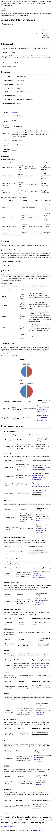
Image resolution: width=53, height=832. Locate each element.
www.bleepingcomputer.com (39, 667)
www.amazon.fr (40, 714)
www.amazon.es (44, 734)
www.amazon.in (36, 734)
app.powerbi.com (36, 808)
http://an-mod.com (21, 76)
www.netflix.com (38, 761)
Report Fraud (4, 10)
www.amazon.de (46, 710)
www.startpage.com (41, 530)
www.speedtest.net (33, 552)
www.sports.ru (40, 418)
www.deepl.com (39, 604)
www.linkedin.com (36, 467)
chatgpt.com (45, 516)
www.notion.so (44, 600)
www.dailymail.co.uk (37, 495)
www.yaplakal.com (42, 420)
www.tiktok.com (40, 532)
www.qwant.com (36, 689)
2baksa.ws (34, 624)
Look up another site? (8, 24)
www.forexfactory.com (37, 475)
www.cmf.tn (46, 486)
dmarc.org (17, 280)
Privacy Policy (28, 830)
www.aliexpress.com (37, 492)
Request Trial (11, 826)
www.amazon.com (38, 757)
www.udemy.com (39, 602)
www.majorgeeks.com (38, 575)
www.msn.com (35, 806)
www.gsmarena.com (37, 486)
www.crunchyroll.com (41, 528)
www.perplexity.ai (45, 446)
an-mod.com (15, 112)
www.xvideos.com (36, 494)
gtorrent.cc (46, 645)
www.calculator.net (36, 484)
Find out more (4, 826)
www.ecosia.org (45, 407)
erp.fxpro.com (39, 448)
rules (26, 255)
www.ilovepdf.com (42, 411)
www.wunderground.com (39, 577)
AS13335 (19, 95)
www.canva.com (38, 759)
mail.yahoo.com (40, 518)
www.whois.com (36, 477)
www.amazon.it (40, 712)
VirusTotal (26, 91)
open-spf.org (48, 257)
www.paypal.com (42, 552)
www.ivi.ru (44, 417)
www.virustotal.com (42, 409)
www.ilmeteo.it (36, 573)
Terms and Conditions (38, 830)
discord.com (43, 806)
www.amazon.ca (36, 735)
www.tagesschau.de (44, 665)
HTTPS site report (43, 245)
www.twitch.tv (41, 469)
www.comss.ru (35, 665)
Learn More (3, 8)
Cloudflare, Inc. (20, 80)
